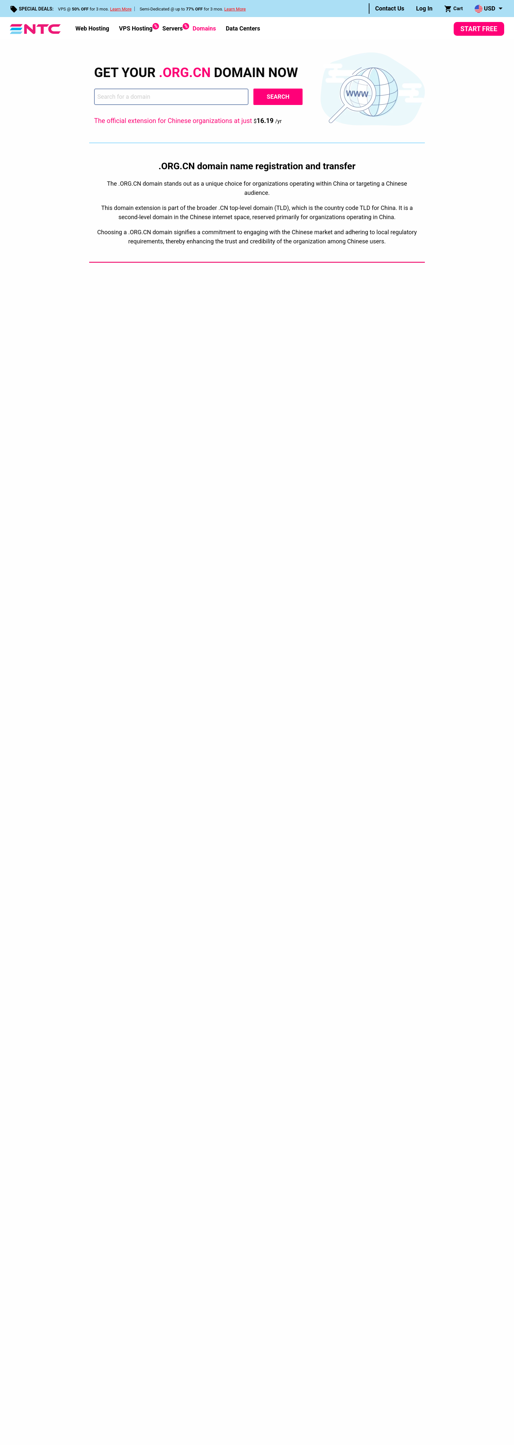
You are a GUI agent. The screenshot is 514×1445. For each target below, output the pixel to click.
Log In (424, 8)
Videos (191, 1095)
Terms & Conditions (148, 1150)
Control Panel (198, 1056)
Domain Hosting (317, 1066)
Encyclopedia (198, 1046)
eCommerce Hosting (322, 1115)
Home (100, 1004)
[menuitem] (389, 8)
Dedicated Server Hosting (327, 1056)
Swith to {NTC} (199, 1075)
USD (485, 9)
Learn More (121, 9)
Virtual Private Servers (324, 1046)
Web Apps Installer (204, 1066)
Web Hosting (92, 28)
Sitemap (192, 1115)
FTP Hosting (313, 1105)
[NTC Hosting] (35, 28)
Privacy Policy (110, 1150)
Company (194, 1036)
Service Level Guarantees (196, 1150)
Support (192, 1085)
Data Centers (243, 28)
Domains (204, 28)
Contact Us (390, 8)
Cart (453, 9)
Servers (172, 27)
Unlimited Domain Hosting (328, 1085)
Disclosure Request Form (249, 1150)
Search (278, 96)
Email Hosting (314, 1095)
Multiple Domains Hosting (328, 1075)
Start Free (479, 29)
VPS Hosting (135, 27)
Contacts (193, 1105)
